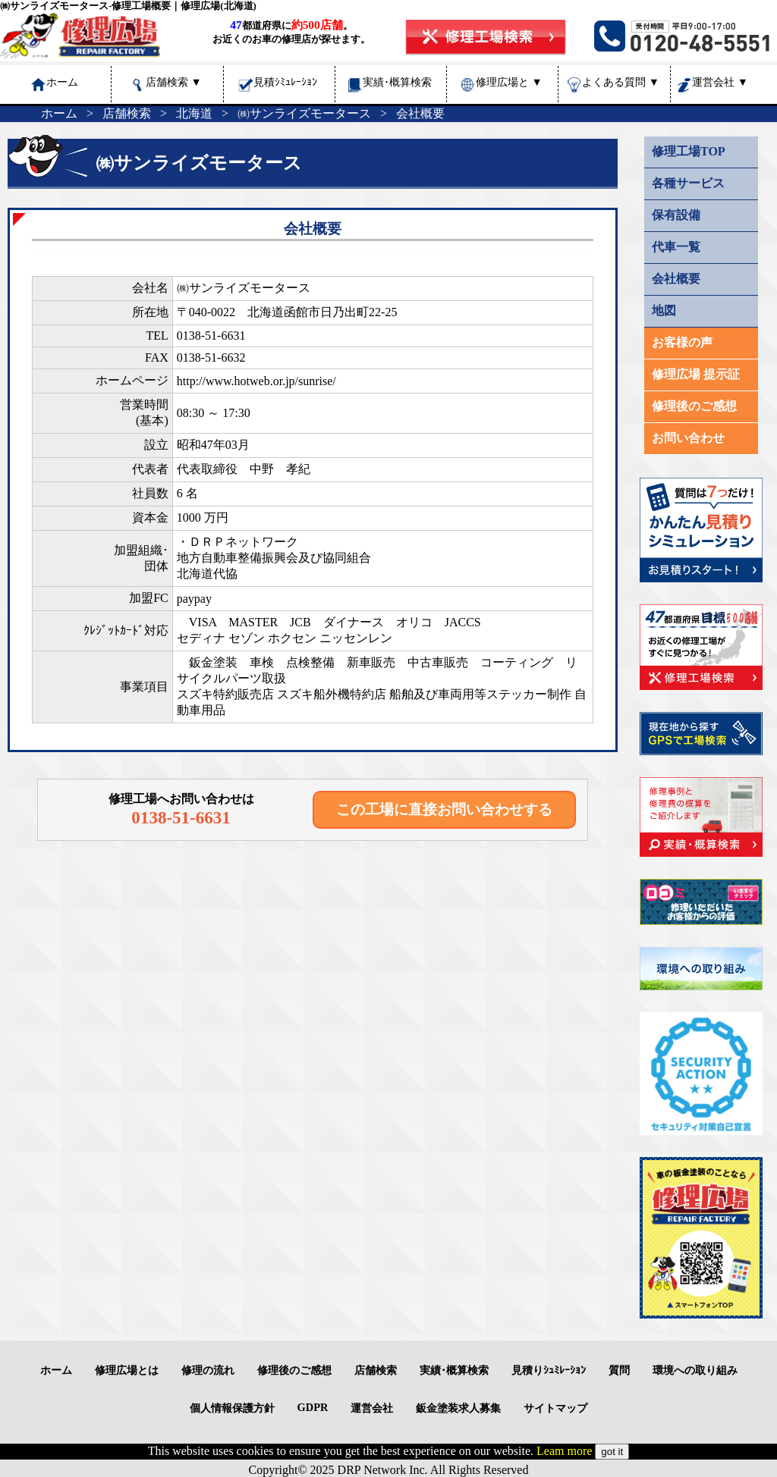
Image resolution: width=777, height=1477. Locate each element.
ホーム (59, 113)
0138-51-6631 (211, 335)
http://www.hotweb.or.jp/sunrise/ (256, 381)
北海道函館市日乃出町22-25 (322, 312)
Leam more (564, 1450)
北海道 (194, 113)
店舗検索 (174, 82)
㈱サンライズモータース (304, 113)
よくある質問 (620, 82)
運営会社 (720, 82)
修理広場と (509, 82)
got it (612, 1451)
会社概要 (420, 113)
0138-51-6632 (211, 357)
